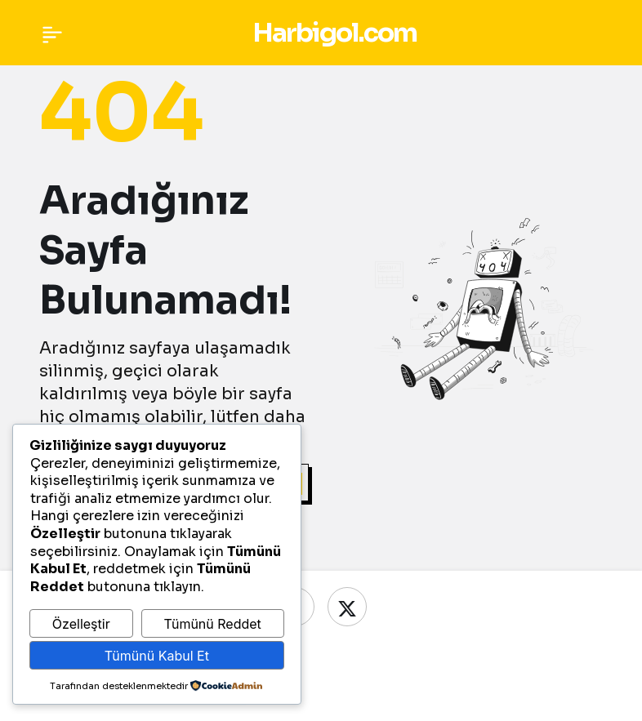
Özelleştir (81, 624)
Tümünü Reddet (212, 624)
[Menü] (52, 33)
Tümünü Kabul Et (157, 656)
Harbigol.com (334, 32)
